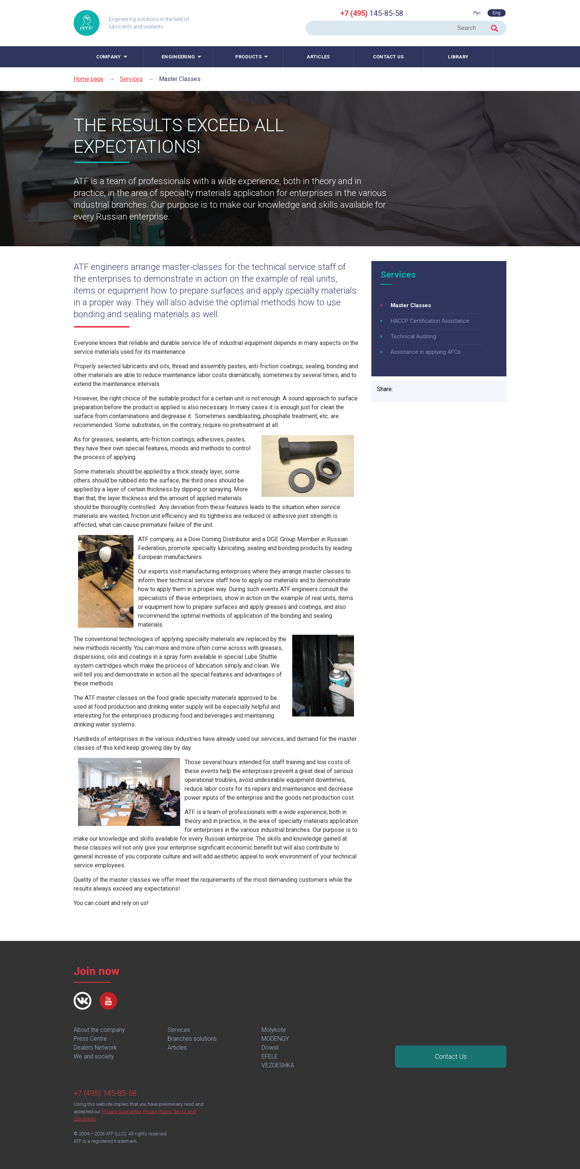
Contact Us (451, 1056)
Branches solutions (192, 1038)
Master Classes (411, 305)
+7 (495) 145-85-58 (105, 1093)
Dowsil (270, 1047)
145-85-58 (371, 13)
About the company (99, 1029)
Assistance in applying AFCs (426, 352)
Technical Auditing (413, 336)
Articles (318, 57)
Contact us (388, 57)
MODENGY (275, 1038)
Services (131, 78)
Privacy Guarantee (121, 1111)
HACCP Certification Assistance (430, 321)
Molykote (274, 1029)
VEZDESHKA (278, 1065)
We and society (94, 1056)
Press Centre (90, 1038)
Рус (477, 13)
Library (458, 57)
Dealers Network (95, 1047)
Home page (89, 78)
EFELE (270, 1056)
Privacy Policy (157, 1111)
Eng (496, 13)
